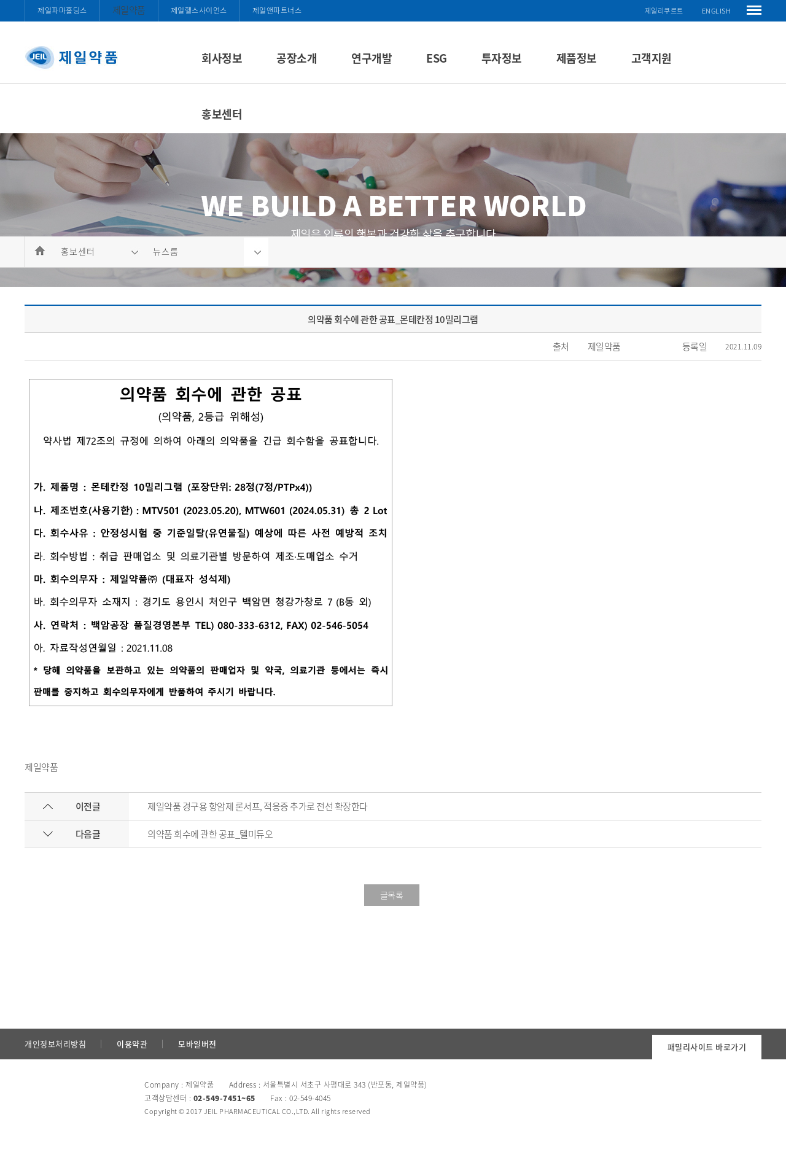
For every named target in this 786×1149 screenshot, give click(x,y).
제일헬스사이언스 (199, 10)
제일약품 (129, 10)
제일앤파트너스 (277, 10)
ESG (436, 58)
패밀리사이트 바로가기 (707, 1047)
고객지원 (651, 58)
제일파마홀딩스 (62, 10)
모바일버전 (197, 1044)
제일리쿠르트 (664, 11)
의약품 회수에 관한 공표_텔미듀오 (210, 834)
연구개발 (371, 58)
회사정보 (221, 58)
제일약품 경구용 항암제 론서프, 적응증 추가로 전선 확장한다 (257, 806)
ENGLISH (716, 11)
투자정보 (501, 58)
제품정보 (576, 58)
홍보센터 (221, 114)
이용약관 (132, 1044)
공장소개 (296, 58)
